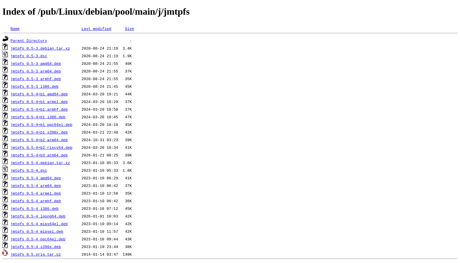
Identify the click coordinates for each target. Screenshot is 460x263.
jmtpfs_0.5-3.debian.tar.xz (40, 48)
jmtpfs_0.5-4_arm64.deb (36, 185)
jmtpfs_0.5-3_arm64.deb (36, 71)
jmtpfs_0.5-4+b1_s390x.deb (39, 132)
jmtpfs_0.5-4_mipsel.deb (37, 231)
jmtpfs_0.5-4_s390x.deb (36, 246)
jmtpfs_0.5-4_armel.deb (36, 193)
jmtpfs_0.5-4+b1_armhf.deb (39, 109)
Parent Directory (29, 40)
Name (15, 28)
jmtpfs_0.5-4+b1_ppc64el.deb (41, 124)
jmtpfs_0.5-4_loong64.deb (38, 216)
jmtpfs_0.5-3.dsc (29, 55)
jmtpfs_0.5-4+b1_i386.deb (38, 116)
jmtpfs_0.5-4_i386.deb (35, 208)
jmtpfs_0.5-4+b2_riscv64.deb (41, 147)
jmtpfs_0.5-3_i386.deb (35, 86)
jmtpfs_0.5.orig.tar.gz (36, 254)
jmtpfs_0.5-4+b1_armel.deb (39, 101)
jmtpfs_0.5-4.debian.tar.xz (40, 162)
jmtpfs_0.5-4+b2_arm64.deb (39, 139)
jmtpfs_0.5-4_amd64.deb (36, 178)
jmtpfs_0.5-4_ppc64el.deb (38, 239)
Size (129, 28)
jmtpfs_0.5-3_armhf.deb (36, 78)
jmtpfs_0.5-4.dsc (29, 170)
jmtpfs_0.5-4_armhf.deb (36, 200)
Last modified (96, 28)
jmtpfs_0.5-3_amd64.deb (36, 63)
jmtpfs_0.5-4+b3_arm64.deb (39, 155)
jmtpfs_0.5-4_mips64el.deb (39, 223)
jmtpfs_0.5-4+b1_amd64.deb (39, 94)
